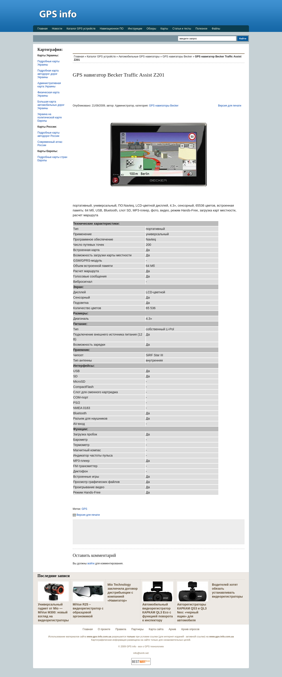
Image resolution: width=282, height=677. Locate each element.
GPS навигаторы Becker (177, 56)
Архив (172, 629)
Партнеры (137, 629)
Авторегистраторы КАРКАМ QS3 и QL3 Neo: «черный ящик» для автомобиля (192, 612)
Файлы (216, 28)
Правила (120, 629)
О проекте (104, 629)
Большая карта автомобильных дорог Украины (51, 105)
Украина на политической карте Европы (49, 117)
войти (91, 563)
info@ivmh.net (140, 653)
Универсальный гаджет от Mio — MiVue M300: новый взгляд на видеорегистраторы (53, 612)
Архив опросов (190, 629)
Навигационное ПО (111, 28)
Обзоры (151, 28)
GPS (84, 508)
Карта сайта (156, 629)
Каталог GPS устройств (81, 28)
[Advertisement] (169, 12)
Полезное (201, 28)
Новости (57, 28)
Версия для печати (229, 105)
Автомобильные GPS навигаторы (139, 56)
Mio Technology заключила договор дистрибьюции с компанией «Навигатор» (123, 592)
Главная (42, 28)
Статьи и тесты (182, 28)
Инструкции (135, 28)
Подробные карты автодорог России (48, 134)
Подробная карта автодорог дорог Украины (48, 74)
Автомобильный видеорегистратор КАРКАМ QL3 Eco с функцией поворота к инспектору (157, 612)
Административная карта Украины (49, 85)
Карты (164, 28)
